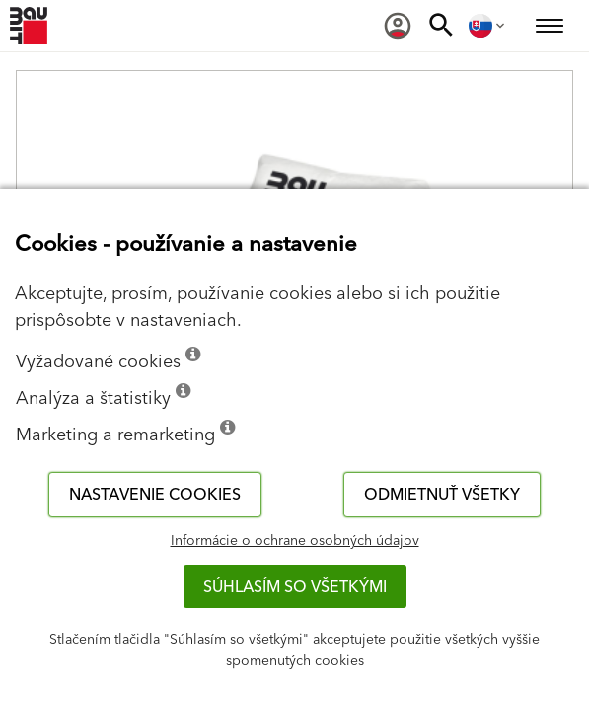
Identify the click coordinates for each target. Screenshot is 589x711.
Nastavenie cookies (155, 495)
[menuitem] (397, 25)
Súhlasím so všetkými (295, 586)
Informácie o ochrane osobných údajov (295, 541)
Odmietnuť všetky (442, 495)
